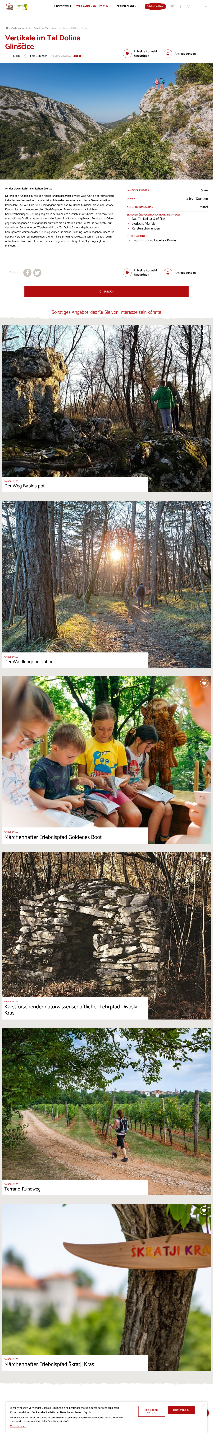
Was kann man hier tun (21, 28)
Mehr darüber (18, 1426)
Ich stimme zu (181, 1410)
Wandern (38, 28)
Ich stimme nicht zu (151, 1411)
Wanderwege (51, 28)
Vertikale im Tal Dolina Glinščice (74, 28)
